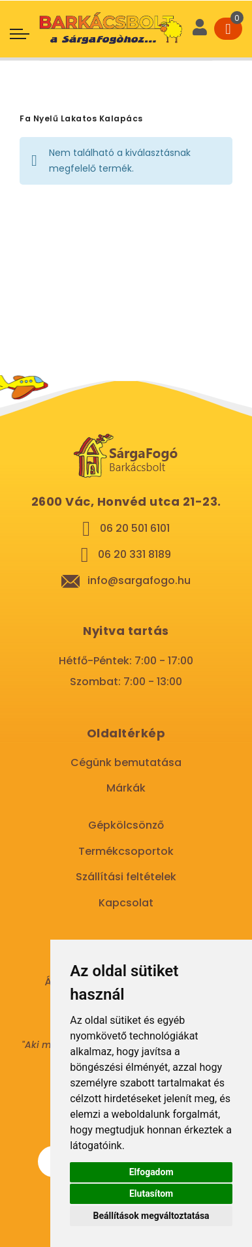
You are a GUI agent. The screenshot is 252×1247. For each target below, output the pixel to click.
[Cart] (228, 29)
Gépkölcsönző (126, 825)
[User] (200, 28)
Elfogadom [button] (151, 1172)
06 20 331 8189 (134, 554)
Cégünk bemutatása (126, 762)
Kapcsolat (126, 902)
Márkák (126, 787)
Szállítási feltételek (126, 876)
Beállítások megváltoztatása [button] (151, 1215)
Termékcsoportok (126, 851)
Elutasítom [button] (151, 1193)
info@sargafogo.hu (139, 580)
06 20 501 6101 (135, 528)
